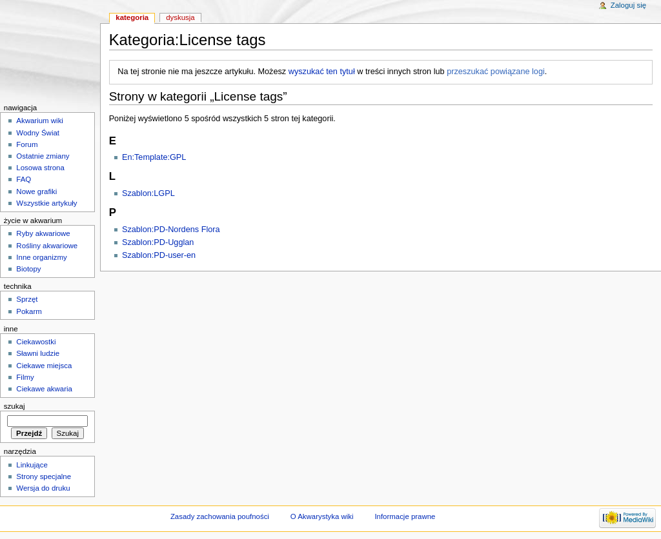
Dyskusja (180, 17)
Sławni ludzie (37, 353)
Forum (26, 144)
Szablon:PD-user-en (159, 255)
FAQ (23, 179)
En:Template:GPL (154, 157)
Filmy (25, 377)
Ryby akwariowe (43, 233)
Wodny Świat (37, 133)
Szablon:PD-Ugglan (158, 242)
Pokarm (28, 311)
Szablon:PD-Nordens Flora (171, 229)
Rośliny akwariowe (46, 246)
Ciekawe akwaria (44, 389)
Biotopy (28, 269)
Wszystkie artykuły (46, 203)
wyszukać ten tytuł (322, 71)
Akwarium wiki (39, 120)
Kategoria (132, 17)
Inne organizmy (41, 257)
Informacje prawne (404, 516)
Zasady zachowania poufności (219, 516)
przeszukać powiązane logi (496, 71)
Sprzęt (26, 299)
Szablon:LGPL (148, 193)
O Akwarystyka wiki (322, 516)
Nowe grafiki (36, 191)
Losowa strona (40, 168)
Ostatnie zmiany (42, 156)
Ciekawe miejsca (44, 365)
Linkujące (31, 465)
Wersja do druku (43, 488)
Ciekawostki (36, 342)
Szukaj (14, 406)
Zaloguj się (628, 5)
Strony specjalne (43, 476)
